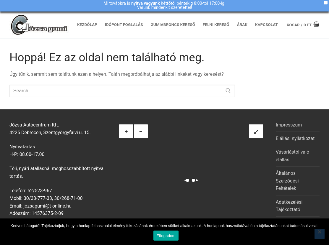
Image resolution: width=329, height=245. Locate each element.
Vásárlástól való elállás (292, 155)
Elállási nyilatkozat (295, 138)
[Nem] (320, 234)
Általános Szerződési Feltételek (287, 180)
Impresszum (289, 125)
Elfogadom (165, 236)
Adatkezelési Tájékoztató (289, 206)
